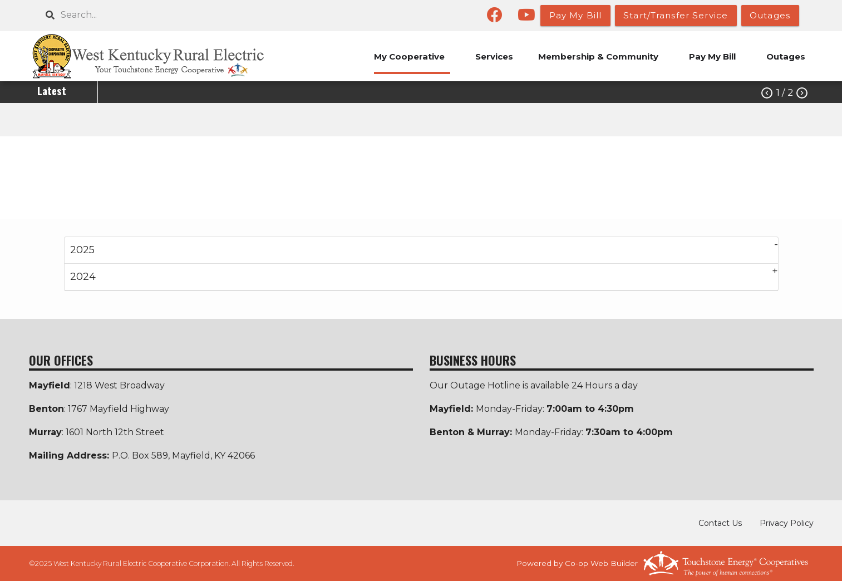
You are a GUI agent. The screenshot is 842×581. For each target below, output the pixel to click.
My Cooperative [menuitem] (409, 56)
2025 (82, 250)
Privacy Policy (787, 523)
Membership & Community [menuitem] (598, 56)
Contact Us (720, 523)
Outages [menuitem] (785, 56)
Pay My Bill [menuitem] (712, 56)
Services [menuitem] (494, 56)
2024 (83, 276)
